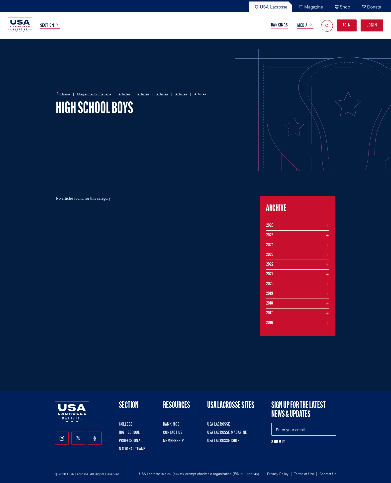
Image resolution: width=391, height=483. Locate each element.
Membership (173, 441)
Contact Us (173, 432)
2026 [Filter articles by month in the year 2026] (270, 225)
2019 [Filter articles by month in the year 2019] (269, 293)
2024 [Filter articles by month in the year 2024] (270, 245)
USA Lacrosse (270, 6)
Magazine (311, 6)
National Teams (132, 449)
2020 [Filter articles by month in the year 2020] (270, 284)
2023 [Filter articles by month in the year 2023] (269, 254)
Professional (130, 441)
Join (347, 25)
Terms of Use (304, 473)
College (126, 424)
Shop (342, 6)
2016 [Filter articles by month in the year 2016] (269, 323)
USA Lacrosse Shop (223, 441)
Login (372, 25)
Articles (124, 94)
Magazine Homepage (94, 94)
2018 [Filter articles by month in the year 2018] (269, 303)
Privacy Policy (278, 473)
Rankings (279, 25)
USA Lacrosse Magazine (227, 432)
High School (129, 432)
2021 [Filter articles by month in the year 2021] (269, 274)
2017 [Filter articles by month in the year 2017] (269, 313)
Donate (371, 6)
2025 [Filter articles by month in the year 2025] (269, 235)
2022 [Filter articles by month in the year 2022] (269, 264)
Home (65, 94)
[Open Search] (327, 25)
